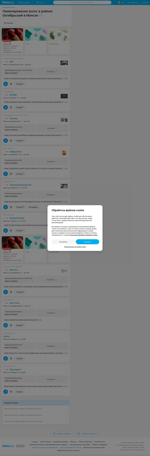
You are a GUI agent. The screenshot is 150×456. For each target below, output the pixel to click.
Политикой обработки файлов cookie (83, 235)
